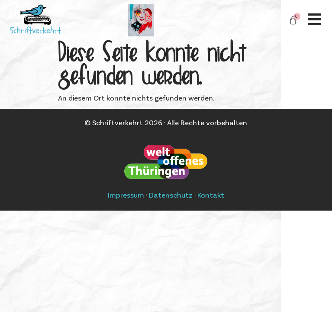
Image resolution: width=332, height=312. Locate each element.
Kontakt (210, 194)
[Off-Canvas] (314, 19)
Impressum (126, 194)
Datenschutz (171, 194)
